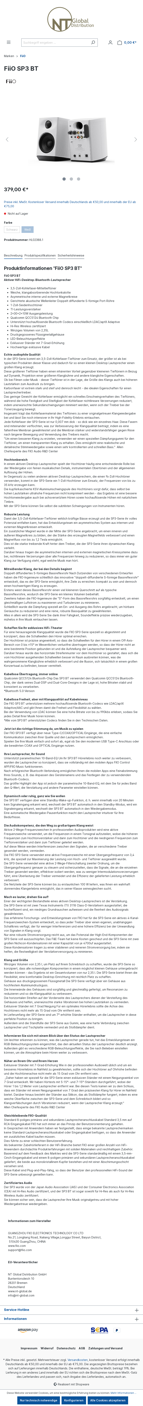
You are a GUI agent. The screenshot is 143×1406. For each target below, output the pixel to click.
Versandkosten (78, 1360)
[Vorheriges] (7, 139)
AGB (82, 1348)
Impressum (29, 1348)
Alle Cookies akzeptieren (108, 1400)
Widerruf (47, 1348)
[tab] (13, 255)
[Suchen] (93, 42)
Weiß (27, 229)
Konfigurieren (73, 1400)
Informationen (15, 1319)
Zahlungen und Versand (105, 1348)
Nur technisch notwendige (38, 1400)
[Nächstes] (136, 139)
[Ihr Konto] (110, 42)
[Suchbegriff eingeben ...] (54, 42)
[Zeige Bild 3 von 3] (78, 179)
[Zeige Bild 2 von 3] (71, 179)
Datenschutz (66, 1348)
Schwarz (12, 229)
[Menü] (8, 42)
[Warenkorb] (127, 42)
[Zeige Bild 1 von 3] (64, 179)
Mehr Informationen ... (123, 1392)
